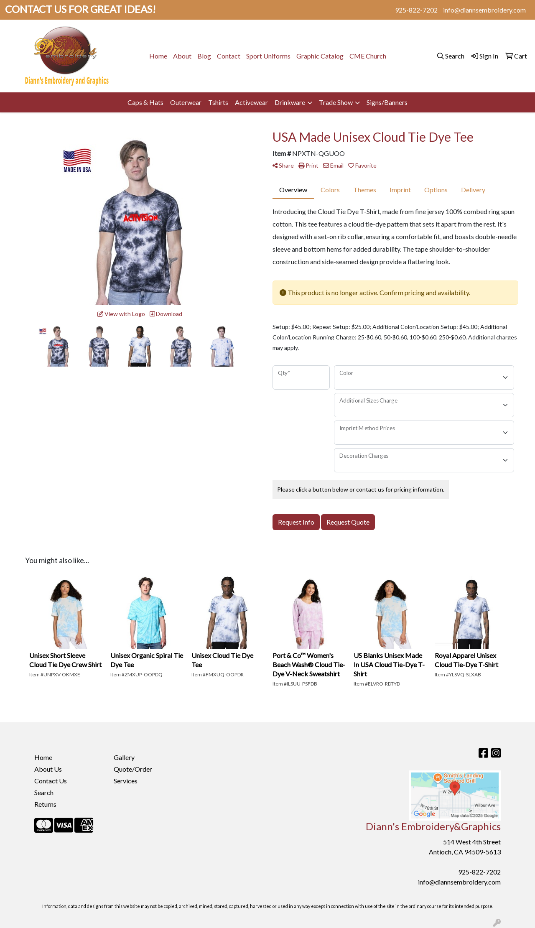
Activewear (251, 102)
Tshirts (218, 102)
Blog (204, 56)
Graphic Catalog (320, 56)
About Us (48, 769)
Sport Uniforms (268, 56)
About (182, 56)
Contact (228, 56)
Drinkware (290, 102)
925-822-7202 (416, 10)
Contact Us (50, 781)
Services (126, 781)
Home (158, 56)
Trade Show (336, 102)
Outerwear (185, 102)
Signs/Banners (387, 102)
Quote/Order (133, 769)
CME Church (367, 56)
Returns (45, 804)
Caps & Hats (145, 102)
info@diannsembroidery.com (484, 10)
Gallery (124, 757)
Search (44, 792)
